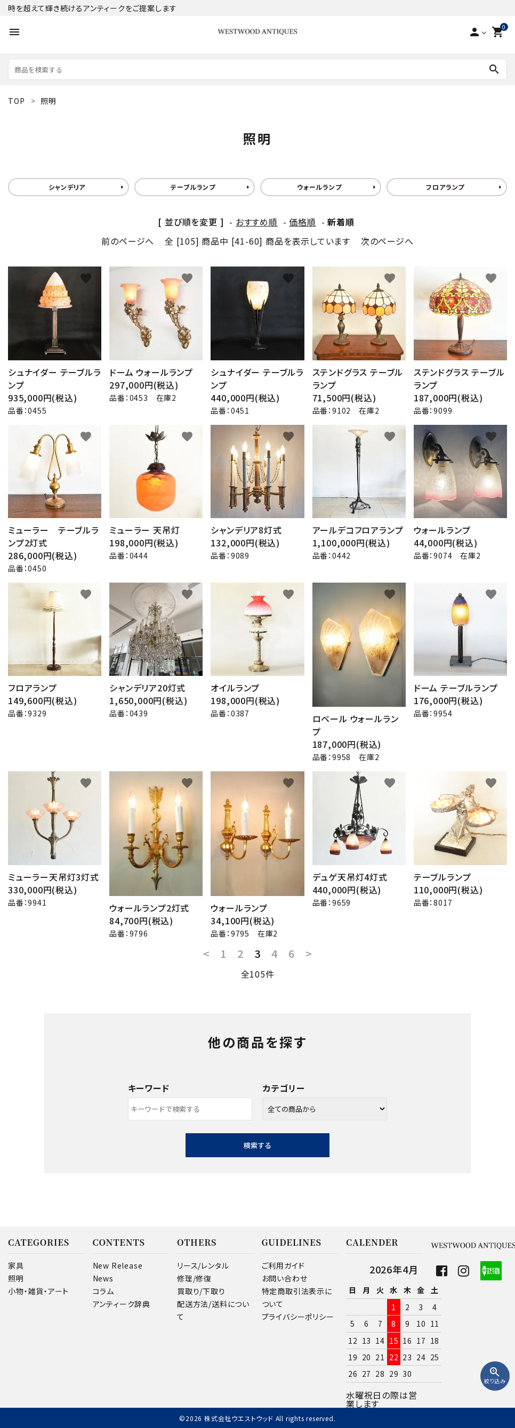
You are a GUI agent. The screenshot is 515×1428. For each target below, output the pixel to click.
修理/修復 (194, 1278)
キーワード (149, 1088)
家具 (16, 1265)
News (103, 1278)
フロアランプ (445, 186)
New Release (118, 1265)
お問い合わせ (285, 1278)
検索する (257, 1145)
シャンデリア (67, 186)
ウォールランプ (319, 186)
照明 (16, 1278)
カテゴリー (284, 1088)
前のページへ (127, 241)
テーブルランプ (193, 186)
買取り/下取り (201, 1291)
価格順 (302, 221)
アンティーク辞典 (121, 1303)
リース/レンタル (203, 1265)
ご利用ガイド (283, 1265)
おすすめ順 (257, 221)
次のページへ (387, 241)
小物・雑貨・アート (38, 1291)
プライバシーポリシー (298, 1316)
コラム (103, 1291)
